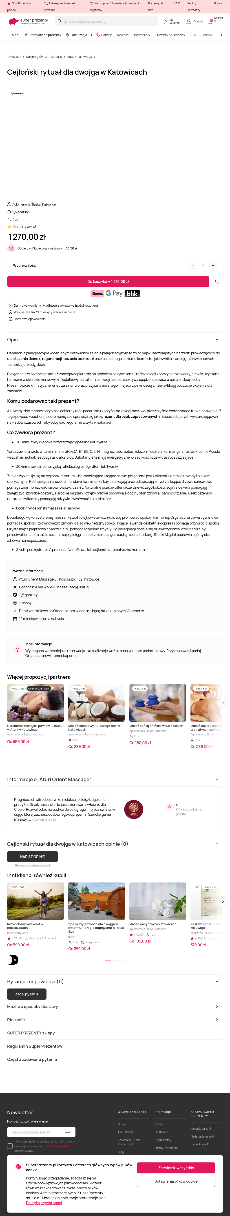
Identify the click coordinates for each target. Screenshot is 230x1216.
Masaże (56, 56)
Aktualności (126, 1132)
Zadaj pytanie (27, 994)
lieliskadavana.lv (203, 1136)
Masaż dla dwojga (79, 56)
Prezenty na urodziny (170, 35)
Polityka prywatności (44, 1202)
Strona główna (36, 56)
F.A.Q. (177, 3)
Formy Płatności (166, 1148)
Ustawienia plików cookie (176, 1181)
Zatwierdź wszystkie (176, 1167)
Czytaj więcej (44, 819)
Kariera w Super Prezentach (129, 1142)
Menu (13, 35)
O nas (122, 1124)
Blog (121, 1152)
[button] (223, 703)
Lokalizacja (76, 35)
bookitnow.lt (200, 1144)
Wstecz (15, 56)
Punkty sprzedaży (194, 6)
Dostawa (161, 1132)
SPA (193, 35)
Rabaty (104, 35)
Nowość (123, 35)
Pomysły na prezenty (43, 35)
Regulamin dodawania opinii (32, 865)
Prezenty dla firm (156, 6)
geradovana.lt (201, 1128)
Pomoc (218, 3)
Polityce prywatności (60, 1146)
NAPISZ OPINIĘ (32, 856)
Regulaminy (163, 1140)
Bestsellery (142, 35)
